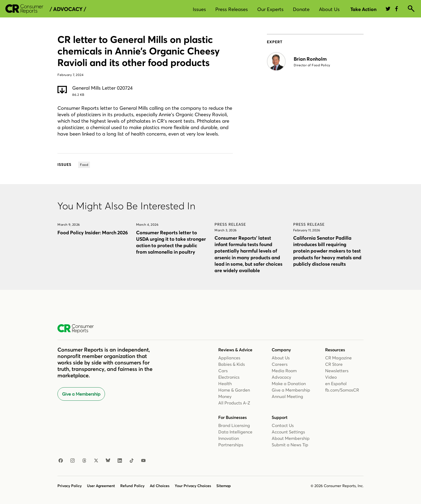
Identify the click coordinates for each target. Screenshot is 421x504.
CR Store (334, 364)
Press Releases (231, 9)
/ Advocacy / (68, 9)
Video (331, 377)
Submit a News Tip (290, 444)
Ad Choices (159, 485)
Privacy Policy (69, 485)
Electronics (228, 377)
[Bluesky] (108, 461)
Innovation (228, 438)
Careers (280, 364)
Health (225, 383)
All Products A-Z (234, 403)
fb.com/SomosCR (342, 390)
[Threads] (84, 461)
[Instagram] (72, 461)
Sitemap (223, 485)
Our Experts (270, 9)
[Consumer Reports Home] (78, 328)
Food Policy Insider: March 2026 (92, 232)
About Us (329, 9)
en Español (336, 383)
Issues (199, 9)
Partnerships (230, 444)
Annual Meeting (287, 396)
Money (224, 396)
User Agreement (101, 485)
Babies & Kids (231, 364)
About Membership (291, 438)
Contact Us (283, 425)
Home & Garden (234, 390)
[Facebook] (60, 461)
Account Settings (288, 431)
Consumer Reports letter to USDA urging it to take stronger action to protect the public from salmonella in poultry (171, 242)
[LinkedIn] (120, 461)
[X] (96, 461)
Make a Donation (289, 383)
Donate (301, 9)
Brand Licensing (234, 425)
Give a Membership (81, 394)
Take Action (363, 9)
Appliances (229, 357)
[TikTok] (131, 461)
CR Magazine (338, 357)
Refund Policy (132, 485)
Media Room (284, 370)
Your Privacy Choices (193, 485)
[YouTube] (143, 461)
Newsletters (337, 370)
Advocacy (281, 377)
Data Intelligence (235, 431)
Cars (223, 370)
